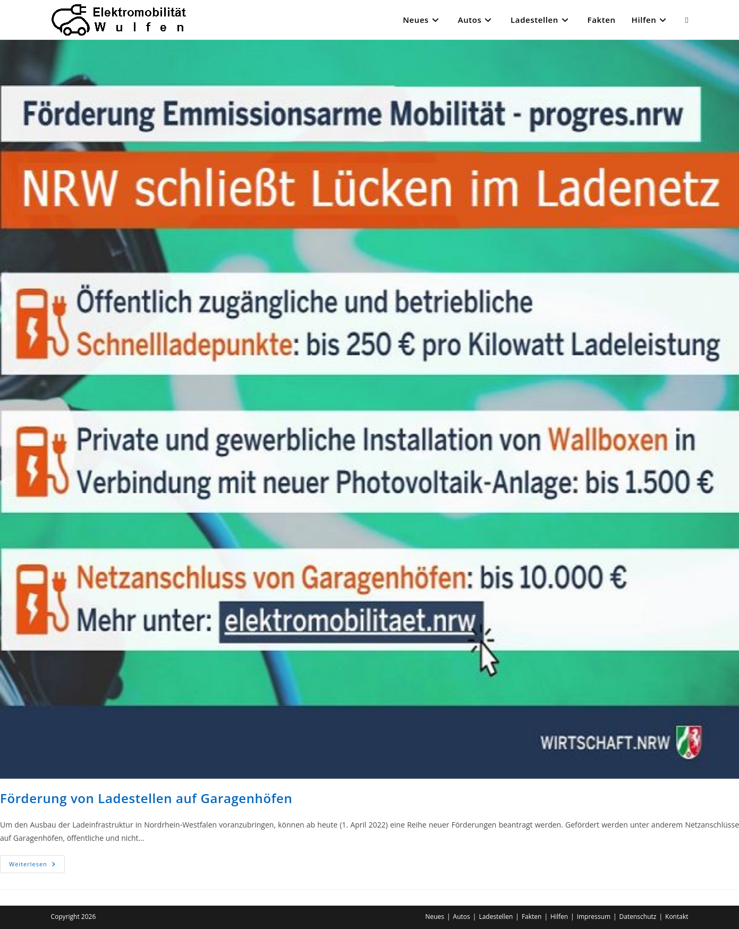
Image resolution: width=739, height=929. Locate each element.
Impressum (593, 916)
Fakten (532, 916)
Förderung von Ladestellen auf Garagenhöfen (146, 798)
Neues (434, 916)
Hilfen (559, 916)
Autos (461, 916)
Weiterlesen (37, 866)
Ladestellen (496, 916)
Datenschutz (638, 916)
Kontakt (676, 916)
